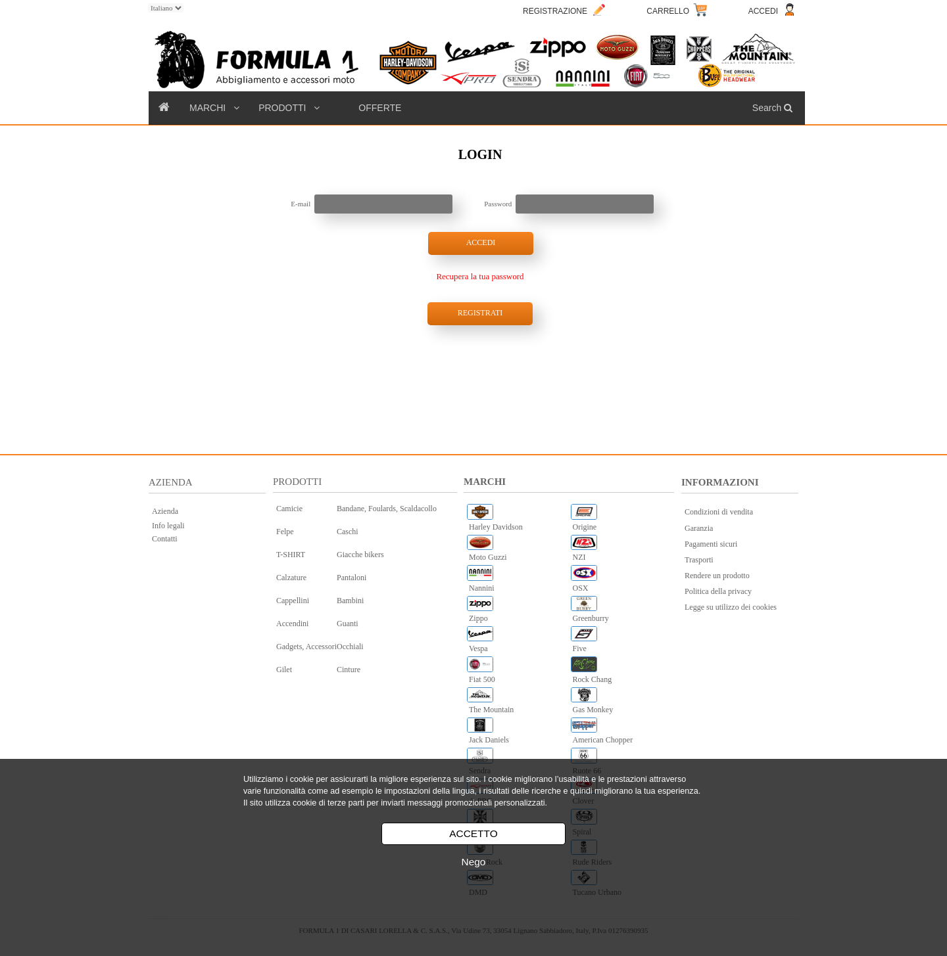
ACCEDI (763, 11)
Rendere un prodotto (717, 575)
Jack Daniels (489, 739)
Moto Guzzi (488, 557)
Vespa (478, 648)
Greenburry (591, 618)
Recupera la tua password (479, 276)
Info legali (168, 525)
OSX (581, 588)
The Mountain (491, 709)
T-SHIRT (290, 554)
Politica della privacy (718, 591)
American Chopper (603, 739)
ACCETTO (473, 833)
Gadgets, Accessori (306, 646)
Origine (585, 527)
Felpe (285, 531)
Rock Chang (592, 679)
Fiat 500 (482, 679)
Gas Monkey (593, 709)
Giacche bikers (360, 554)
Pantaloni (351, 577)
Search (773, 107)
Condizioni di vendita (719, 511)
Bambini (350, 600)
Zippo (478, 618)
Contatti (165, 538)
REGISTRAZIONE (555, 11)
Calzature (291, 577)
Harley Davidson (496, 527)
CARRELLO (667, 11)
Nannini (482, 588)
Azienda (165, 511)
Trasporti (699, 559)
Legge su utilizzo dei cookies (731, 607)
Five (580, 648)
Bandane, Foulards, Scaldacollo (387, 508)
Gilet (284, 669)
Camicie (289, 508)
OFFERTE (379, 107)
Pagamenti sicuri (711, 544)
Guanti (347, 623)
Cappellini (292, 600)
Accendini (292, 623)
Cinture (348, 669)
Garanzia (699, 528)
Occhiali (350, 646)
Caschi (347, 531)
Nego (474, 861)
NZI (579, 557)
